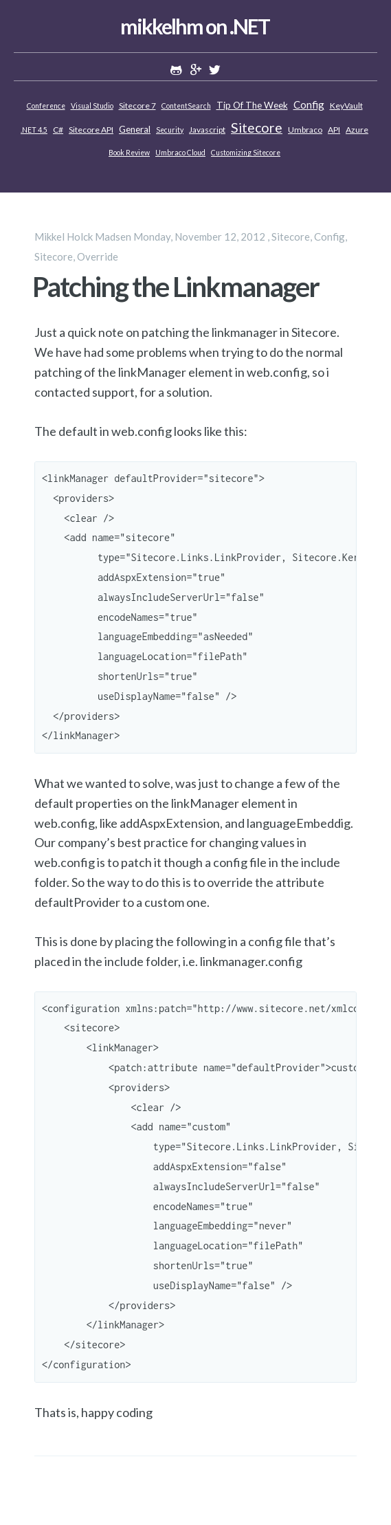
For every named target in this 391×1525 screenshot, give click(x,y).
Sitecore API (91, 129)
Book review (129, 153)
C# (58, 129)
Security (169, 130)
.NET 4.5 (34, 130)
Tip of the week (252, 105)
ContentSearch (186, 106)
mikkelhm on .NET (194, 26)
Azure (357, 129)
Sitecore (256, 127)
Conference (46, 106)
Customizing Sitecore (245, 153)
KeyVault (346, 105)
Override (97, 256)
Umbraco (305, 129)
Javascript (207, 129)
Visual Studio (92, 106)
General (134, 129)
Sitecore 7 (137, 105)
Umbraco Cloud (180, 153)
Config (308, 104)
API (334, 129)
